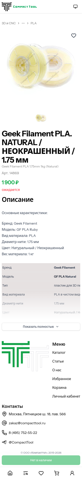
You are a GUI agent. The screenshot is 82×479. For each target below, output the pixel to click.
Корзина (59, 387)
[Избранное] (41, 473)
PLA (34, 23)
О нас (56, 370)
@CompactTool (17, 442)
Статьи (58, 361)
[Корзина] (56, 473)
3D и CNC (9, 23)
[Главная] (9, 473)
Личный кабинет (66, 396)
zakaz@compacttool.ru (23, 423)
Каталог (59, 352)
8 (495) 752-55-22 (19, 432)
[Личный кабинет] (72, 473)
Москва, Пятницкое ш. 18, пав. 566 (34, 414)
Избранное (61, 379)
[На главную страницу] (19, 6)
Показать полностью (41, 327)
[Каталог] (25, 473)
